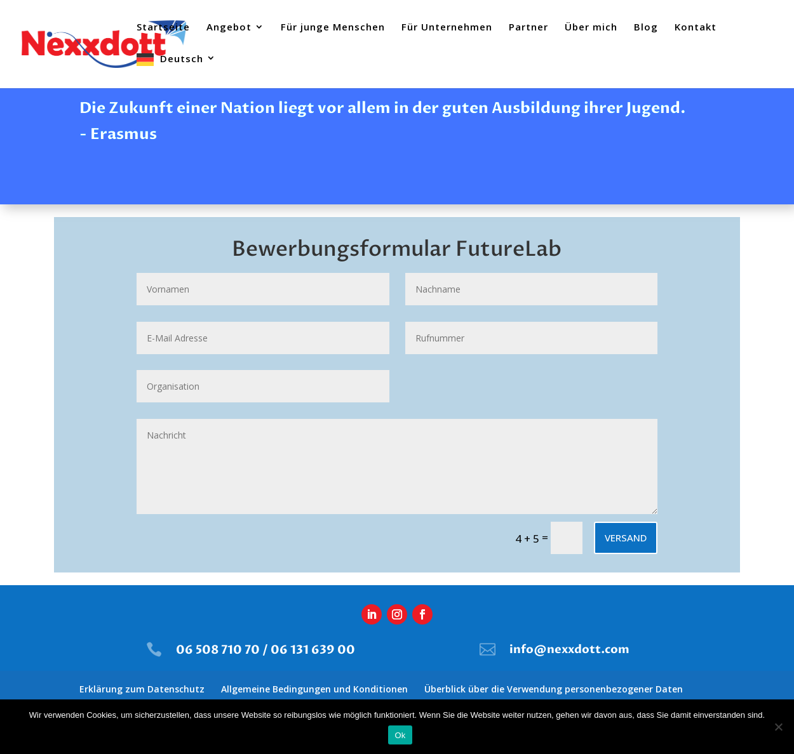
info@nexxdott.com (569, 650)
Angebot (229, 27)
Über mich (591, 27)
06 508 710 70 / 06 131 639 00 (265, 650)
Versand (626, 537)
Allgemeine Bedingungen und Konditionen (314, 689)
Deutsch (181, 59)
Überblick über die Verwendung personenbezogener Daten (553, 689)
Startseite (163, 27)
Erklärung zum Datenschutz (142, 689)
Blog (646, 27)
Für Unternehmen (446, 27)
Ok (399, 735)
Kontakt (696, 27)
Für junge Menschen (333, 27)
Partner (528, 27)
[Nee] (778, 726)
